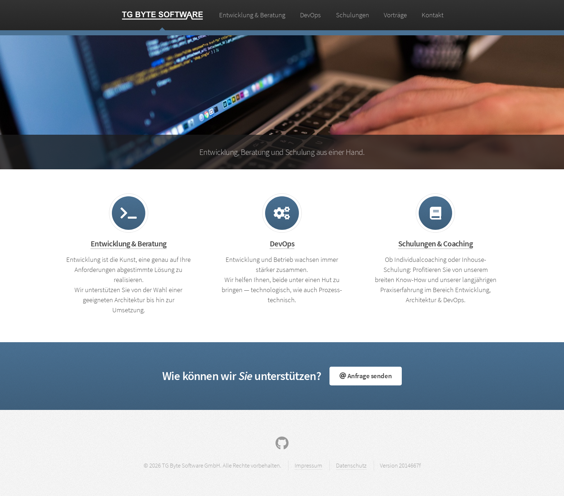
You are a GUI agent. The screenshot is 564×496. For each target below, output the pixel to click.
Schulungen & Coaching (435, 243)
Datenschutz (351, 465)
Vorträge (395, 15)
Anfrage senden (366, 376)
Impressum (308, 465)
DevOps (310, 15)
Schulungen (352, 15)
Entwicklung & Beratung (252, 15)
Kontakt (433, 15)
